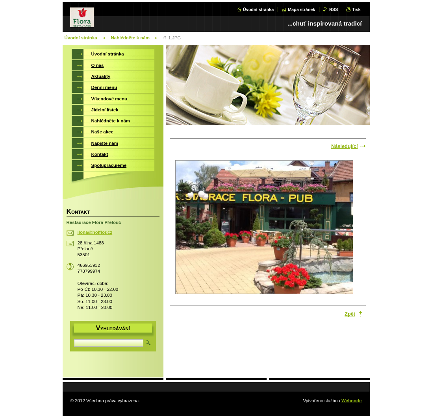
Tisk (356, 9)
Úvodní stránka (258, 9)
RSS (333, 9)
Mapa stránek (301, 9)
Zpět (350, 314)
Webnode (351, 400)
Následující (344, 146)
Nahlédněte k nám (130, 37)
